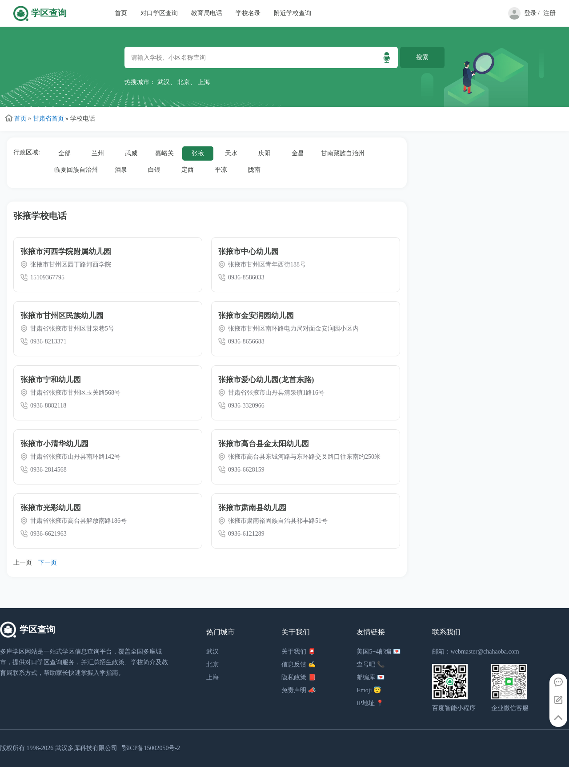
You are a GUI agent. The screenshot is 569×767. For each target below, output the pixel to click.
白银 (154, 169)
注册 (549, 13)
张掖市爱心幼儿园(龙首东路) (266, 379)
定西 (187, 169)
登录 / (532, 13)
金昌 (298, 153)
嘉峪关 (164, 153)
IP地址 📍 (370, 703)
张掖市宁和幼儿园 (50, 379)
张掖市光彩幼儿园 (50, 508)
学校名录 (248, 13)
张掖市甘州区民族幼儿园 (62, 315)
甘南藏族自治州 (343, 153)
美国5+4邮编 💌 (378, 651)
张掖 (198, 153)
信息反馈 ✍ (298, 664)
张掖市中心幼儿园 (248, 251)
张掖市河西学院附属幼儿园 (65, 251)
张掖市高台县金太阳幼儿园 (263, 444)
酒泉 (121, 169)
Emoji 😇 (369, 690)
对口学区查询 (159, 13)
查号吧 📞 (371, 664)
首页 (121, 13)
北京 (183, 82)
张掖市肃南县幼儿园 (252, 508)
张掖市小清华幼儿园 (54, 444)
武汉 (163, 82)
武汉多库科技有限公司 (86, 748)
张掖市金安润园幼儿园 (256, 315)
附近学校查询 (292, 13)
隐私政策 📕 (298, 677)
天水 (231, 153)
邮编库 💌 (371, 677)
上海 (204, 82)
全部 (64, 153)
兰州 (98, 153)
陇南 (254, 169)
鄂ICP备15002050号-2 (151, 748)
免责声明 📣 (298, 690)
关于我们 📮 (298, 651)
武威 (131, 153)
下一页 (47, 562)
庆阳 (264, 153)
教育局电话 (206, 13)
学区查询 (49, 13)
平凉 (221, 169)
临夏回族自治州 (76, 169)
